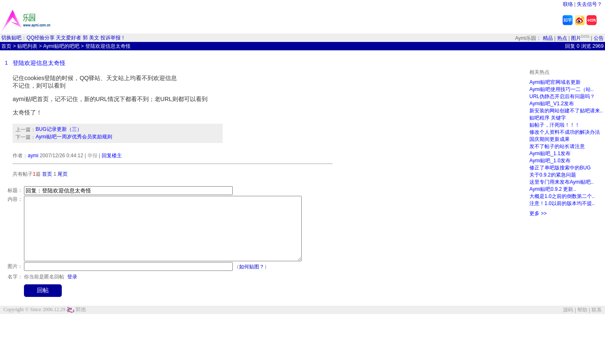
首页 (6, 46)
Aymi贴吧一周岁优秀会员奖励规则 (74, 137)
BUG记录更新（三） (59, 129)
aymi (33, 156)
